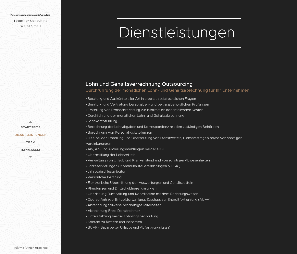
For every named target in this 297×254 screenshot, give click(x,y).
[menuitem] (30, 127)
